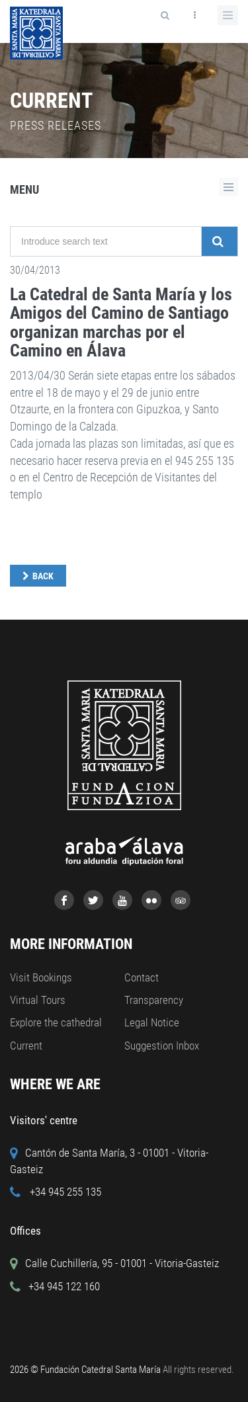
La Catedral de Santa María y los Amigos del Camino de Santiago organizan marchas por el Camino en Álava (121, 322)
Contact (141, 977)
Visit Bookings (41, 977)
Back (43, 576)
